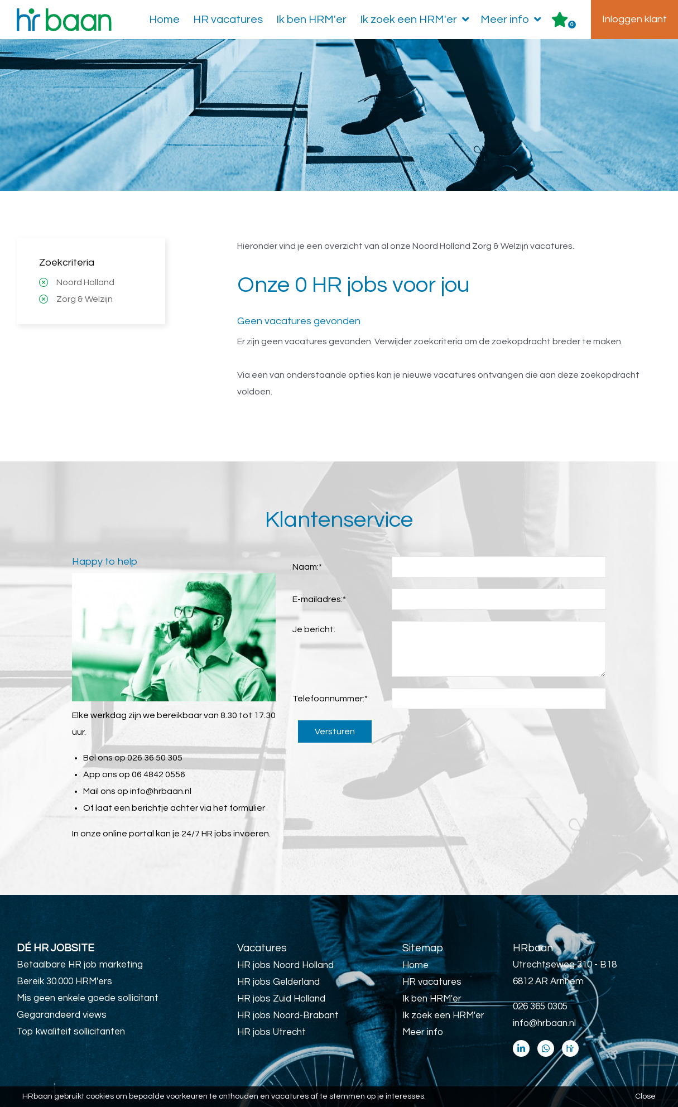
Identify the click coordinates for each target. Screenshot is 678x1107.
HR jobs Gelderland (278, 982)
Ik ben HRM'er (311, 19)
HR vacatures (228, 19)
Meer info (513, 19)
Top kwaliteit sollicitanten (71, 1032)
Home (164, 19)
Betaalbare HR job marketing (80, 965)
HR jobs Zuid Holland (281, 999)
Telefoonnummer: (330, 698)
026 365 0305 (540, 1007)
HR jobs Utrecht (271, 1032)
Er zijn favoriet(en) (572, 24)
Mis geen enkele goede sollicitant (87, 998)
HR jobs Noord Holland (285, 965)
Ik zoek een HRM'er (417, 19)
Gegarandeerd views (62, 1015)
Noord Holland (85, 282)
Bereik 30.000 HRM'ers (64, 981)
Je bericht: (313, 629)
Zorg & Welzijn (84, 299)
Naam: (307, 566)
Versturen (335, 731)
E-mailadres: (319, 599)
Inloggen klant (634, 19)
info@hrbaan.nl (160, 791)
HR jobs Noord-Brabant (288, 1015)
